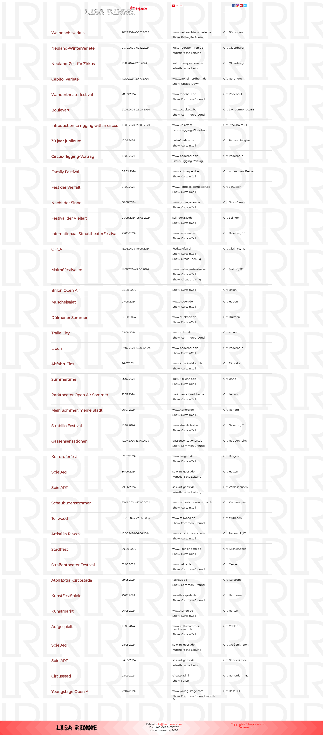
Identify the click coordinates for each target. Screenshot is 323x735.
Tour (209, 12)
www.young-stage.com (188, 691)
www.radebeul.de (184, 94)
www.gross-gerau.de (186, 202)
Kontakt (226, 12)
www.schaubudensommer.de (192, 502)
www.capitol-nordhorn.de (189, 78)
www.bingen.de (183, 456)
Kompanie (192, 12)
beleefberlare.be (183, 140)
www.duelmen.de (184, 317)
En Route (196, 37)
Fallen (185, 37)
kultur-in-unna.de (184, 378)
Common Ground (193, 99)
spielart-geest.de (183, 471)
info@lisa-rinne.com (169, 724)
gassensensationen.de (187, 440)
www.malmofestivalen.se (189, 269)
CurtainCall (188, 145)
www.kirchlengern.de (186, 548)
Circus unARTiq (191, 258)
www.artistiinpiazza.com (188, 533)
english (177, 6)
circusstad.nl (180, 675)
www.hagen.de (182, 301)
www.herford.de (183, 409)
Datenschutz (247, 727)
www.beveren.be (183, 233)
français (181, 6)
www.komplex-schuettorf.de (191, 186)
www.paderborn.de (185, 155)
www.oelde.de (181, 564)
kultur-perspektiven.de (187, 47)
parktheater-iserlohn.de (188, 394)
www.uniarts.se (182, 125)
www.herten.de (182, 610)
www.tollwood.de (183, 517)
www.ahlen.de (182, 332)
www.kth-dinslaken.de (187, 363)
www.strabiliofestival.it (186, 425)
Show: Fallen (180, 680)
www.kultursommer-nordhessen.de (186, 628)
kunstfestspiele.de (184, 595)
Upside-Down (190, 83)
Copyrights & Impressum (247, 724)
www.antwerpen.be (185, 171)
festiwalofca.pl (181, 248)
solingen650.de (182, 217)
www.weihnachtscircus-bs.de (191, 32)
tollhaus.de (179, 579)
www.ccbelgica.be (184, 109)
